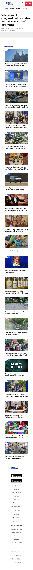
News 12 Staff (5, 28)
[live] (28, 4)
